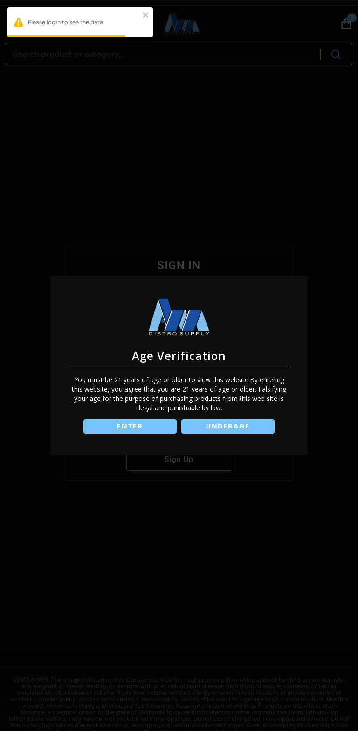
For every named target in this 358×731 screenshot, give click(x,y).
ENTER (129, 426)
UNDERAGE (228, 426)
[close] (146, 16)
